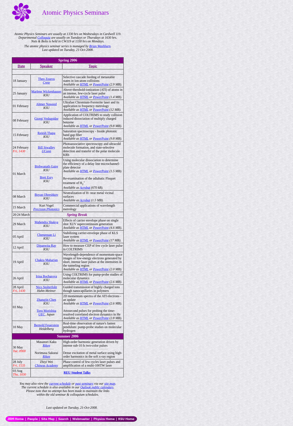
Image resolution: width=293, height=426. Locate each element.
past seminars (84, 383)
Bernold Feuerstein (46, 325)
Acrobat (85, 187)
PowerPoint (100, 84)
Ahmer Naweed (46, 104)
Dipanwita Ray (46, 245)
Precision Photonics (46, 209)
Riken (46, 345)
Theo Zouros (46, 79)
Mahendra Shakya (46, 222)
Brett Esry (46, 177)
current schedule (60, 383)
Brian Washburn (100, 46)
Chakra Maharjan (46, 260)
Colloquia (43, 37)
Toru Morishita (46, 310)
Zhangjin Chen (46, 299)
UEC (41, 314)
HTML (84, 84)
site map (109, 383)
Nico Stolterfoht (46, 287)
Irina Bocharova (46, 276)
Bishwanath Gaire (46, 166)
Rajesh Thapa (46, 133)
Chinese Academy (46, 365)
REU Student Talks (77, 372)
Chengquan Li (46, 235)
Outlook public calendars (97, 387)
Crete (46, 82)
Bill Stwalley (46, 147)
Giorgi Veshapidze (46, 118)
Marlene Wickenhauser (46, 91)
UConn (46, 151)
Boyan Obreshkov (46, 194)
